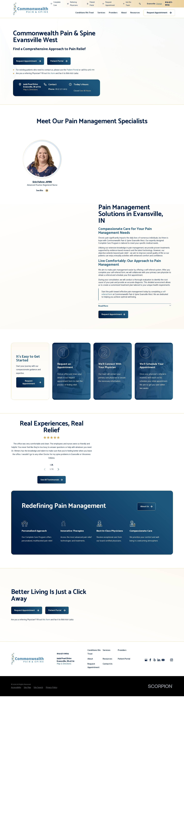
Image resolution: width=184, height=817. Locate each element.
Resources (135, 12)
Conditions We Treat (84, 12)
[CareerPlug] (167, 684)
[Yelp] (154, 684)
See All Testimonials (52, 492)
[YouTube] (163, 684)
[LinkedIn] (158, 684)
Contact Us (107, 688)
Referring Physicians (72, 4)
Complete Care (55, 4)
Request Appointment (109, 4)
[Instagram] (171, 684)
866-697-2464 (72, 73)
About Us (146, 531)
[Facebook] (150, 684)
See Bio (42, 190)
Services (101, 12)
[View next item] (58, 481)
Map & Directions (30, 89)
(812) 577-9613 (57, 89)
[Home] (30, 9)
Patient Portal (91, 4)
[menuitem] (84, 12)
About (124, 12)
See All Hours (85, 90)
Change (159, 4)
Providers (113, 12)
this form (51, 73)
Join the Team (127, 4)
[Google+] (146, 684)
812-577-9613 (169, 4)
